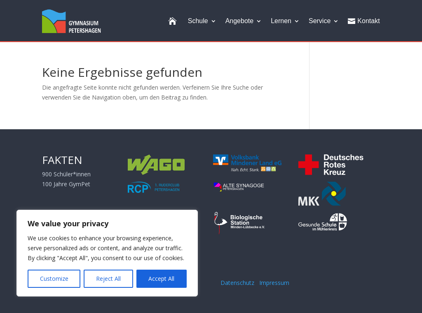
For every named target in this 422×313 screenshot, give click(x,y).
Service (320, 20)
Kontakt (364, 21)
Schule (198, 20)
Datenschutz (239, 283)
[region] (107, 253)
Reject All (108, 278)
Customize (54, 278)
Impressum (274, 283)
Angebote (239, 20)
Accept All (161, 278)
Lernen (281, 20)
